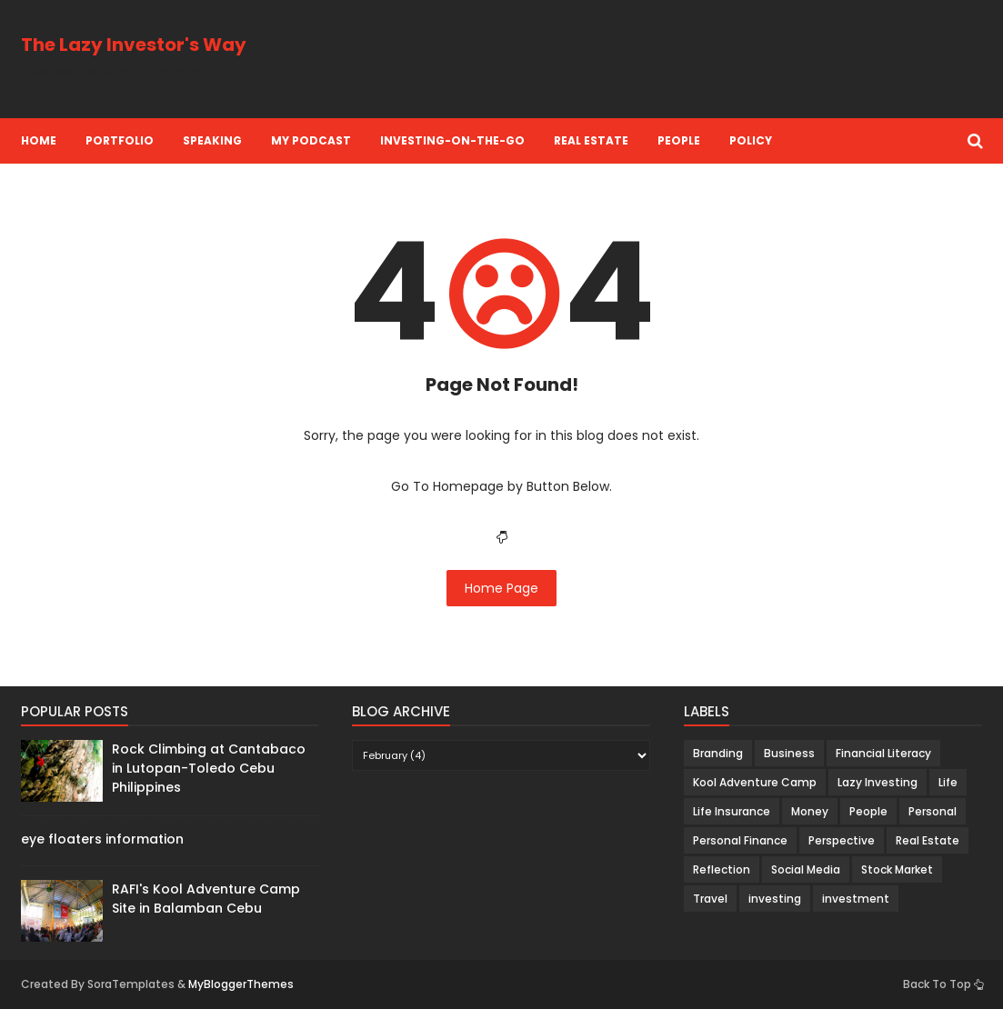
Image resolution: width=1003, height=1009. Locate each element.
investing (774, 898)
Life (948, 782)
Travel (710, 898)
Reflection (721, 869)
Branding (718, 753)
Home (38, 140)
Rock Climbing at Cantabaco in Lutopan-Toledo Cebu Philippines (209, 768)
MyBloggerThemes (241, 984)
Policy (750, 140)
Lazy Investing (878, 782)
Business (789, 753)
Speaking (212, 140)
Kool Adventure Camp (755, 782)
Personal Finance (740, 840)
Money (809, 811)
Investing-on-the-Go (452, 140)
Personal (932, 811)
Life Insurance (731, 811)
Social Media (805, 869)
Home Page (501, 588)
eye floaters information (102, 839)
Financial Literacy (883, 753)
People (678, 140)
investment (855, 898)
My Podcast (311, 140)
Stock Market (897, 869)
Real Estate (591, 140)
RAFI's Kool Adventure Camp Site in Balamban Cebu (206, 898)
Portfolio (119, 140)
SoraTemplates (131, 984)
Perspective (841, 840)
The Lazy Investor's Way (133, 44)
